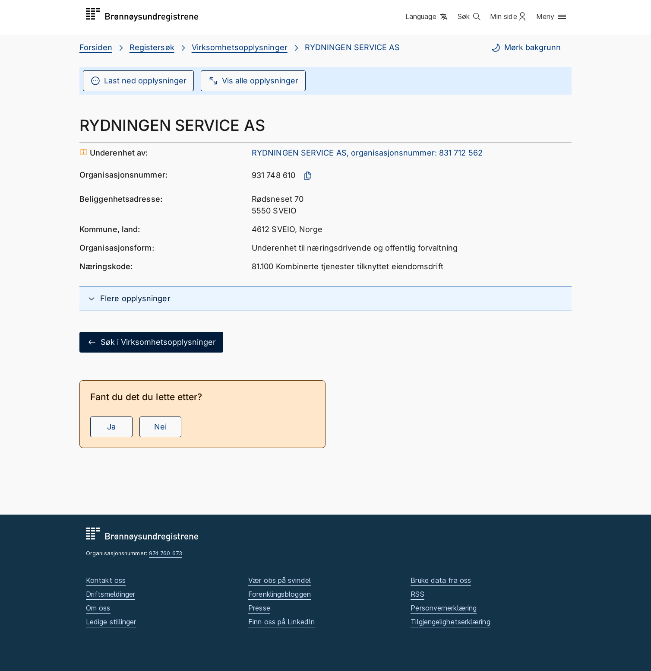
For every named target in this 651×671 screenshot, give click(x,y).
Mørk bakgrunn (525, 47)
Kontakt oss (106, 580)
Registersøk (152, 47)
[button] (427, 16)
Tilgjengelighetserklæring (450, 621)
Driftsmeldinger (110, 594)
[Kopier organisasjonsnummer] (307, 175)
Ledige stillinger (111, 621)
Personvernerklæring (444, 608)
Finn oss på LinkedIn (281, 621)
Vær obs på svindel (279, 580)
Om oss (98, 608)
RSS (417, 594)
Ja (111, 426)
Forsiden (95, 47)
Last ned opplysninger (138, 81)
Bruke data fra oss (441, 580)
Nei (160, 426)
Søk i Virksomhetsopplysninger (151, 342)
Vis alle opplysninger (253, 81)
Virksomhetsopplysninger (240, 47)
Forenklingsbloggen (279, 594)
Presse (259, 608)
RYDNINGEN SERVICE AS (352, 47)
